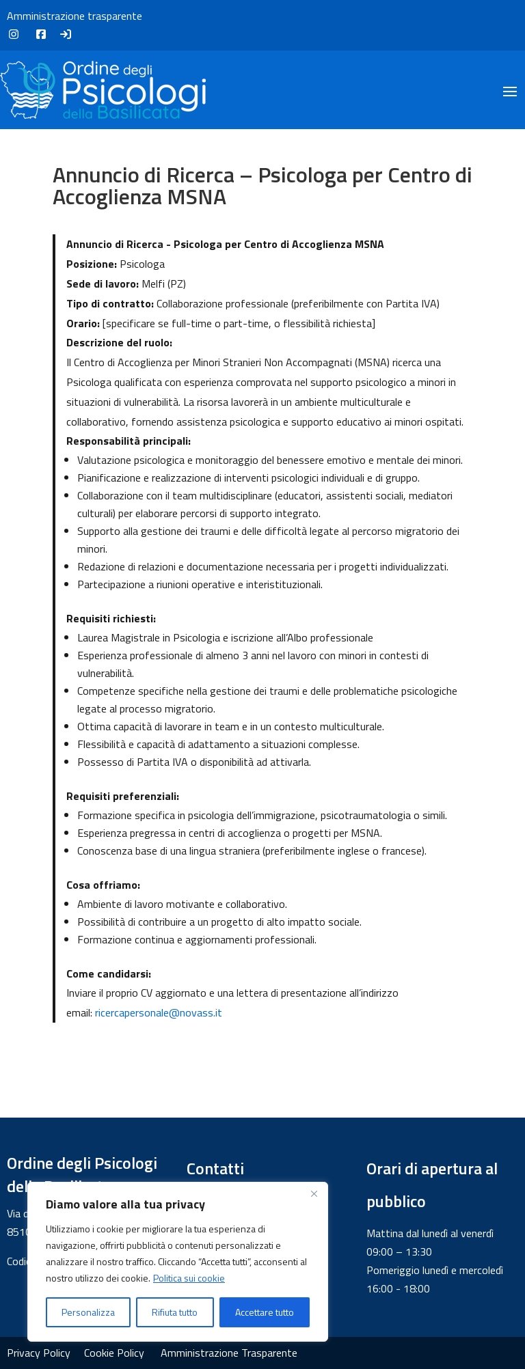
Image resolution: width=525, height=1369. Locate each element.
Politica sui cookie (189, 1278)
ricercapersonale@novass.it (158, 1012)
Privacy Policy (38, 1352)
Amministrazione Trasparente (229, 1352)
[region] (177, 1262)
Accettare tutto (264, 1312)
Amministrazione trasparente (74, 16)
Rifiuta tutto (175, 1312)
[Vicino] (314, 1193)
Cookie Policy (114, 1352)
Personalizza (88, 1312)
